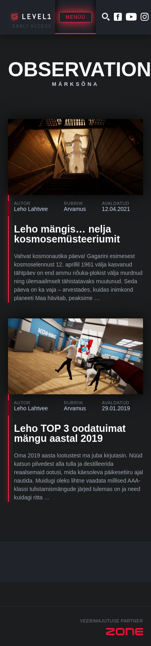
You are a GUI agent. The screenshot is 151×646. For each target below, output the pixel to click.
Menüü (75, 17)
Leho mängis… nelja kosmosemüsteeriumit (67, 233)
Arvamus (75, 209)
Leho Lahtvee (31, 209)
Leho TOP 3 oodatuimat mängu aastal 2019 (70, 433)
